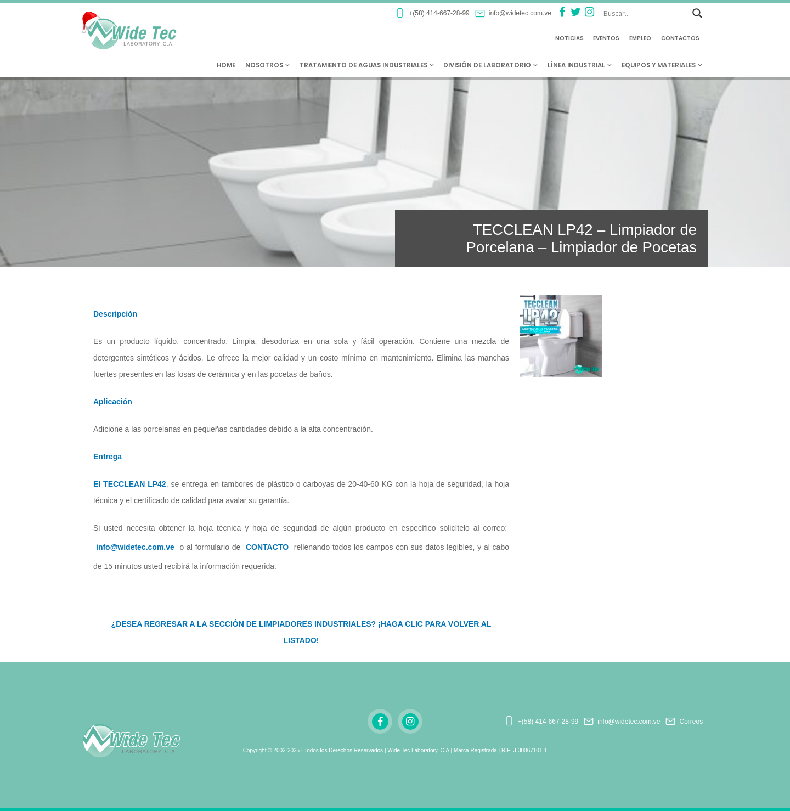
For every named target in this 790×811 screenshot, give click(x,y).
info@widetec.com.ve (135, 547)
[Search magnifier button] (697, 13)
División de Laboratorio (490, 65)
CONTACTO (267, 547)
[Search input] (645, 13)
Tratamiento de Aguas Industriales (367, 65)
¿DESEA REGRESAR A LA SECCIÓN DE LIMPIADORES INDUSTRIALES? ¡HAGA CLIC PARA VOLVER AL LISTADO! (301, 632)
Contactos (680, 38)
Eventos (606, 38)
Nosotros (267, 65)
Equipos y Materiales (662, 65)
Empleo (640, 38)
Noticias (569, 38)
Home (226, 65)
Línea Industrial (580, 65)
